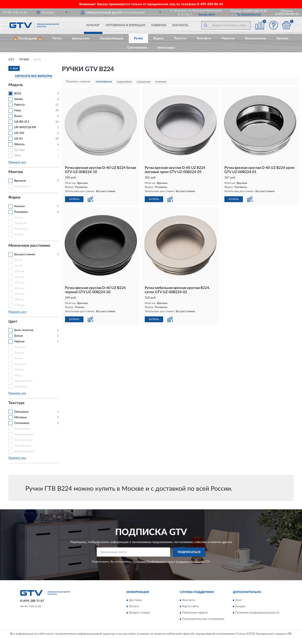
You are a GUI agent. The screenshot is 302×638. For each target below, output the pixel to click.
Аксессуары (166, 47)
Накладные (22, 186)
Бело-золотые (23, 330)
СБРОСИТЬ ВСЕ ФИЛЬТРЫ (33, 76)
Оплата (134, 606)
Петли (57, 38)
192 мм (19, 282)
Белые (18, 335)
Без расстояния (24, 254)
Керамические (24, 434)
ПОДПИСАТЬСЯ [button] (189, 552)
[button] (249, 14)
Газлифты (204, 38)
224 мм (19, 288)
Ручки (138, 38)
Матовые (20, 417)
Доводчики (80, 38)
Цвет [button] (12, 321)
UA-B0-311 (21, 121)
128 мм (19, 271)
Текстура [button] (16, 403)
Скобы (18, 234)
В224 (17, 93)
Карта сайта (190, 606)
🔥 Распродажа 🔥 (28, 38)
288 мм (19, 299)
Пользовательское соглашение (203, 619)
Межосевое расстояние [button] (29, 246)
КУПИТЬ (74, 199)
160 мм (19, 277)
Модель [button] (15, 85)
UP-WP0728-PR (25, 127)
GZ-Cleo (19, 150)
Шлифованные (24, 451)
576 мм (19, 305)
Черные (19, 341)
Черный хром (23, 381)
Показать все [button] (17, 162)
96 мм (18, 265)
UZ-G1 (18, 138)
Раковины (21, 212)
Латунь (19, 369)
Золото (19, 352)
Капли (18, 217)
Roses (18, 116)
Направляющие (112, 38)
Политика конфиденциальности (257, 612)
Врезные (20, 180)
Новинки (158, 25)
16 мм (18, 260)
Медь (18, 375)
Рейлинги (20, 228)
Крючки (282, 38)
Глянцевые (21, 411)
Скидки (240, 606)
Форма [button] (14, 197)
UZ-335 (19, 133)
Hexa (17, 110)
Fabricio (19, 104)
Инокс (18, 358)
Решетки (228, 38)
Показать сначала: (78, 81)
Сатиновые (21, 423)
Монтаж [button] (15, 172)
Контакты (180, 25)
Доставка (135, 600)
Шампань (20, 386)
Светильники (137, 47)
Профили (20, 223)
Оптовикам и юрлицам (125, 25)
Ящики (158, 38)
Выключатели (255, 38)
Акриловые (22, 428)
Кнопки (19, 206)
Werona (19, 144)
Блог (238, 600)
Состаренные (23, 440)
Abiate (18, 99)
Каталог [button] (93, 25)
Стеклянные (22, 445)
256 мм (19, 294)
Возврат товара (139, 612)
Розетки (180, 38)
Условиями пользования (190, 561)
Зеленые (20, 347)
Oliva (17, 155)
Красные (20, 364)
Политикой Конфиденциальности (153, 561)
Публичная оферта (195, 612)
